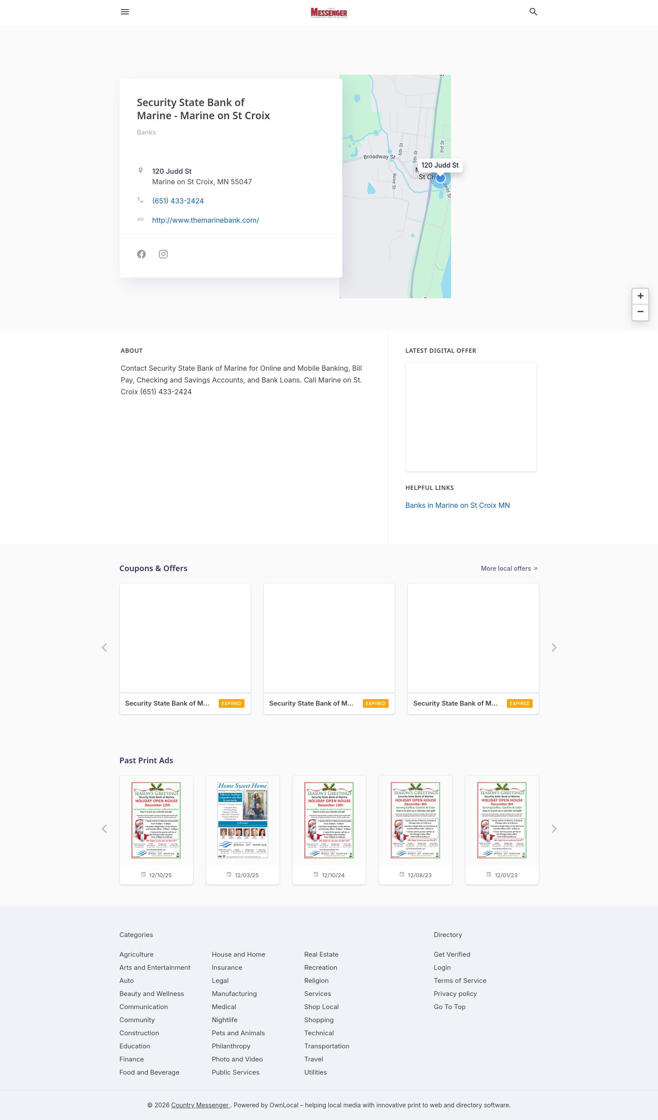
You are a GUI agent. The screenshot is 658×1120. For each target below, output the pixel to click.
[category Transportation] (327, 1046)
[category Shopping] (319, 1020)
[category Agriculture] (137, 954)
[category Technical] (319, 1033)
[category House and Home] (238, 954)
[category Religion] (316, 980)
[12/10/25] (156, 829)
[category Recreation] (321, 967)
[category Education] (135, 1046)
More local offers (510, 569)
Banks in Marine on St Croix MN (458, 505)
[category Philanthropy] (231, 1046)
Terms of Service (460, 980)
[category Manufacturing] (234, 993)
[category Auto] (127, 980)
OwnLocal (283, 1105)
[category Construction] (139, 1033)
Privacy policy (455, 993)
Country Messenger (200, 1105)
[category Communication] (144, 1007)
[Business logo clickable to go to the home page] (329, 13)
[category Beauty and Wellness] (152, 993)
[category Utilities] (315, 1072)
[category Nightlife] (225, 1020)
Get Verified (452, 954)
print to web (424, 1105)
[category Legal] (220, 980)
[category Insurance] (227, 967)
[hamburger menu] (125, 12)
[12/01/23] (502, 829)
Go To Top (450, 1007)
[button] (440, 178)
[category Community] (137, 1020)
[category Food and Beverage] (150, 1072)
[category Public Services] (235, 1072)
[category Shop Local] (321, 1007)
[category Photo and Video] (237, 1059)
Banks (146, 132)
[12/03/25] (242, 829)
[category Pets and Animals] (238, 1033)
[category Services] (317, 993)
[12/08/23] (415, 829)
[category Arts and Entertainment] (155, 967)
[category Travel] (313, 1059)
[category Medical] (224, 1007)
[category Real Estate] (321, 954)
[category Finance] (132, 1059)
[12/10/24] (329, 829)
